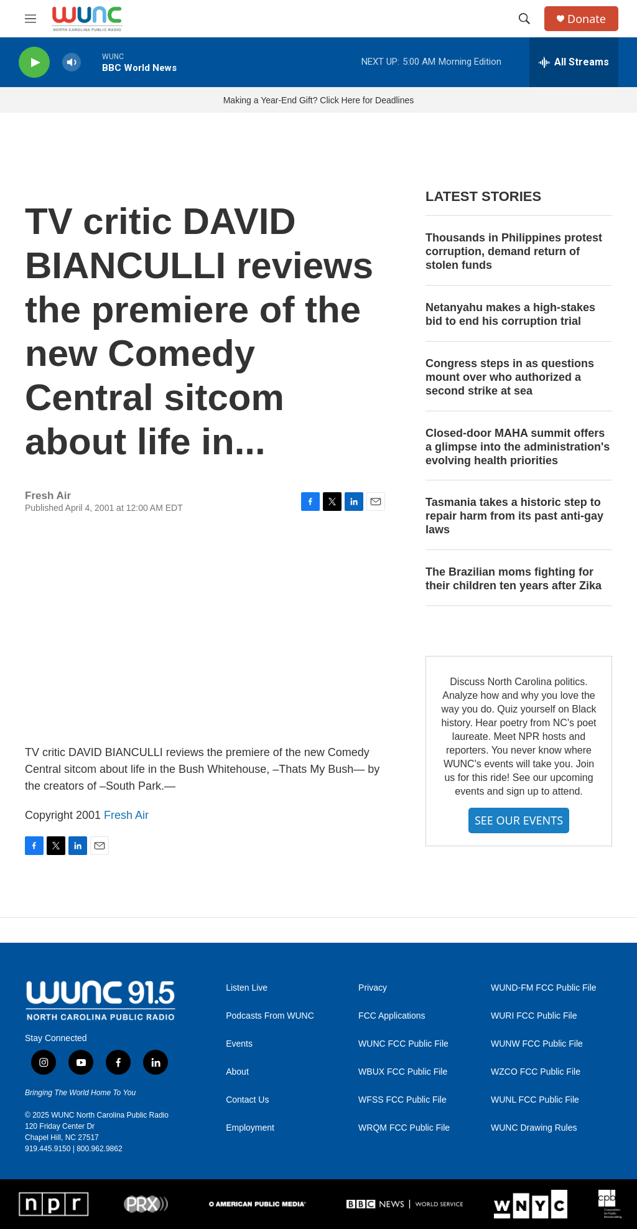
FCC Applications (391, 1016)
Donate (586, 19)
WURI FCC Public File (534, 1016)
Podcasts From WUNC (270, 1016)
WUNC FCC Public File (403, 1044)
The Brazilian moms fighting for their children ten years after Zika (513, 579)
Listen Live (246, 988)
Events (239, 1044)
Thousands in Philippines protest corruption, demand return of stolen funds (513, 251)
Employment (250, 1128)
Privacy (372, 988)
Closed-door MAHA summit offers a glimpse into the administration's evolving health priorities (517, 447)
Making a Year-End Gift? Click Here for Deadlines (318, 100)
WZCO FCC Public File (535, 1072)
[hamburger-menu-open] (30, 18)
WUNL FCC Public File (535, 1100)
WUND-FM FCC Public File (544, 988)
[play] (34, 62)
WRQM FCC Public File (404, 1128)
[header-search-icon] (524, 18)
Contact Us (247, 1100)
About (237, 1072)
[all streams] (573, 62)
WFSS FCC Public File (402, 1100)
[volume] (71, 63)
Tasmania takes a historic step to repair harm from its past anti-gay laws (514, 516)
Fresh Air (126, 815)
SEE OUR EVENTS (519, 820)
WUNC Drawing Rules (534, 1128)
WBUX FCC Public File (402, 1072)
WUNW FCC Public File (537, 1044)
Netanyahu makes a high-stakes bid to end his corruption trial (510, 314)
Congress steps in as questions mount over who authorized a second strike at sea (509, 377)
